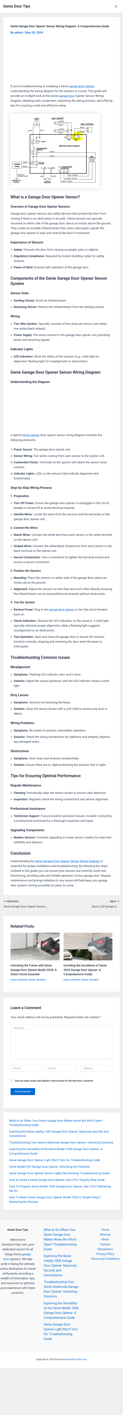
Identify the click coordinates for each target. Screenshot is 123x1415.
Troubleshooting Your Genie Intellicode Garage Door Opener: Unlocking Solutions (61, 1141)
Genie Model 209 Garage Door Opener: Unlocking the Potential (49, 1166)
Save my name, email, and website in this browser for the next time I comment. (54, 1080)
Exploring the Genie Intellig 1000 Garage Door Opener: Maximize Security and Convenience (60, 1264)
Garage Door (66, 96)
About (105, 1238)
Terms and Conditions (105, 1258)
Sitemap (105, 1233)
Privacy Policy (105, 1253)
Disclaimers (105, 1248)
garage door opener (81, 86)
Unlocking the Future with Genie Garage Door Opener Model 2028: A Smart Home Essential (34, 969)
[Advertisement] (62, 60)
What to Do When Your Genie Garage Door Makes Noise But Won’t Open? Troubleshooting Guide (60, 1238)
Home (105, 1229)
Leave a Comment (19, 979)
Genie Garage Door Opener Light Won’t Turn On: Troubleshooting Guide (54, 1159)
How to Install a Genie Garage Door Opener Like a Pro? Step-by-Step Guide (57, 1179)
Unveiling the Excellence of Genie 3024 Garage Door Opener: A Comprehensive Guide (85, 969)
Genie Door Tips (16, 6)
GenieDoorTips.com (76, 1358)
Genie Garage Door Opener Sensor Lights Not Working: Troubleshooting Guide (59, 1172)
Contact (105, 1243)
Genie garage (31, 435)
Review (32, 979)
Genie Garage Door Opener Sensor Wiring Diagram (67, 861)
